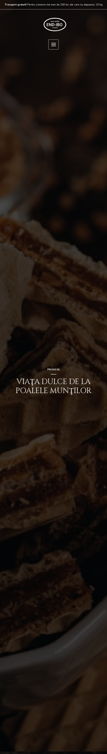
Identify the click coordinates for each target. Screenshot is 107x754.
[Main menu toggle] (53, 44)
